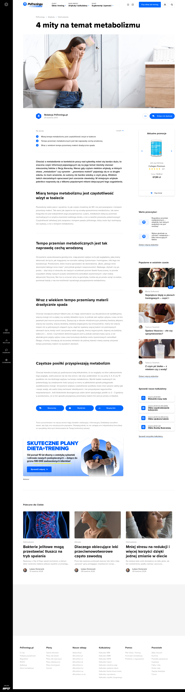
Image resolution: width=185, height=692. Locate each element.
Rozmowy (6, 353)
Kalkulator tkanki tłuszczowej (110, 671)
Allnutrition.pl (78, 656)
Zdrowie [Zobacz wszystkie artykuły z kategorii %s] (78, 542)
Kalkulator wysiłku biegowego (110, 677)
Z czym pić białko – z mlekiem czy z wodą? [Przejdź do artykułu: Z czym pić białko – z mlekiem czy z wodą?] (156, 368)
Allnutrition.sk (78, 662)
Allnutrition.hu (78, 668)
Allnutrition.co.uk (79, 674)
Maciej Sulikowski (152, 291)
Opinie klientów (52, 653)
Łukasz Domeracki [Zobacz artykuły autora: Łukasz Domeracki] (37, 569)
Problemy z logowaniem (134, 659)
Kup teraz (158, 193)
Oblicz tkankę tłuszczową (160, 427)
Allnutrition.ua (78, 671)
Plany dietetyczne (53, 662)
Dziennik (6, 333)
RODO (22, 662)
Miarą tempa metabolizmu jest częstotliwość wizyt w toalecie (68, 136)
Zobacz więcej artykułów (148, 245)
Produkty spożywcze (160, 659)
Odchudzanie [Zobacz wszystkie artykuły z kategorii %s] (28, 542)
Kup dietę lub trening (149, 4)
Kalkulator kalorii (105, 662)
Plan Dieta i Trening (133, 653)
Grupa (6, 686)
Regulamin (24, 659)
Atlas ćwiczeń (157, 653)
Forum (154, 674)
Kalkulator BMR (105, 656)
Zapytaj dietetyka (158, 671)
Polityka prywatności (28, 656)
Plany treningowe (53, 665)
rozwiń (118, 131)
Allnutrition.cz (78, 659)
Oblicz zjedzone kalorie (160, 418)
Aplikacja (23, 665)
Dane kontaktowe (27, 668)
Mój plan (6, 343)
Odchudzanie (63, 17)
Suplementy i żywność (102, 4)
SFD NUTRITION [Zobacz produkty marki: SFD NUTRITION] (156, 163)
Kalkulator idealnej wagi (108, 665)
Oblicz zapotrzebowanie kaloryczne (160, 408)
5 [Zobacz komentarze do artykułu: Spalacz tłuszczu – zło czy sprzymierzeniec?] (171, 323)
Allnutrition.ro (78, 665)
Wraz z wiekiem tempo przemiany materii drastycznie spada (68, 145)
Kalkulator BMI (104, 653)
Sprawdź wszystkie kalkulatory (151, 436)
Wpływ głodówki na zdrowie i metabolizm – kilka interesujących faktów (161, 236)
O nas (22, 653)
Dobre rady (156, 668)
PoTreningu (40, 17)
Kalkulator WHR (105, 659)
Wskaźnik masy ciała (160, 398)
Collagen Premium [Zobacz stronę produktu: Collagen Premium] (157, 166)
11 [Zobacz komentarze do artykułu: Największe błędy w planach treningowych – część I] (171, 287)
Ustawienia (6, 362)
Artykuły (51, 17)
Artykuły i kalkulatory (77, 4)
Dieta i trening (58, 4)
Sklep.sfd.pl (77, 653)
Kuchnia (155, 656)
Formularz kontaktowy (133, 656)
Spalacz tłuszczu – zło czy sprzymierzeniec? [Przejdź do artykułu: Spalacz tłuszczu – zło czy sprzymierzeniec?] (159, 332)
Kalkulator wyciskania (107, 674)
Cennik (49, 668)
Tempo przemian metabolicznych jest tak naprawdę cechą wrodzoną (71, 141)
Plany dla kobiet (52, 656)
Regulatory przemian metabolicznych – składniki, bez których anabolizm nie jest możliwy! (160, 222)
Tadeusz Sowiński (152, 327)
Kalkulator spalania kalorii (108, 668)
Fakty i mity (156, 665)
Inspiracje (155, 662)
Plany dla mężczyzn (54, 659)
